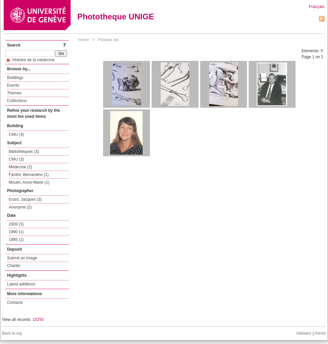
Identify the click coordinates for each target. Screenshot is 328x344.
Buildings (15, 77)
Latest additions (21, 284)
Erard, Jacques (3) (25, 199)
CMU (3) (16, 134)
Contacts (15, 302)
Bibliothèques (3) (24, 151)
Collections (17, 100)
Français (316, 6)
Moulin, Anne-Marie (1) (29, 182)
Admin (320, 333)
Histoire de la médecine (31, 60)
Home (83, 39)
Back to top (12, 333)
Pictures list (108, 39)
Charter (13, 265)
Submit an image (22, 258)
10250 (38, 319)
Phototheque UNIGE (115, 16)
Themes (14, 93)
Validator (303, 333)
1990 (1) (16, 232)
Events (13, 85)
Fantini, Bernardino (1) (29, 174)
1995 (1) (16, 239)
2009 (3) (16, 224)
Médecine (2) (20, 167)
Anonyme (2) (20, 207)
